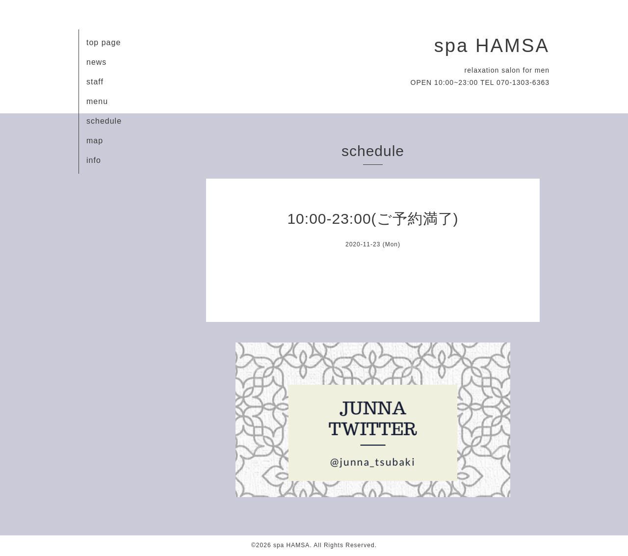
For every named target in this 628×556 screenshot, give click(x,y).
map (94, 140)
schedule (104, 121)
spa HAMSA (492, 45)
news (96, 62)
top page (103, 42)
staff (95, 82)
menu (97, 101)
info (93, 160)
